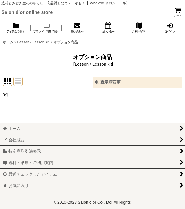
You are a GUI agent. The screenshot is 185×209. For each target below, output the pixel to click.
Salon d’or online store (27, 12)
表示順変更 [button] (108, 82)
